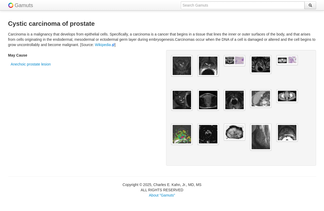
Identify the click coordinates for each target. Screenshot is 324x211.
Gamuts (24, 5)
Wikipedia (104, 45)
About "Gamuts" (162, 195)
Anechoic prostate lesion (31, 64)
